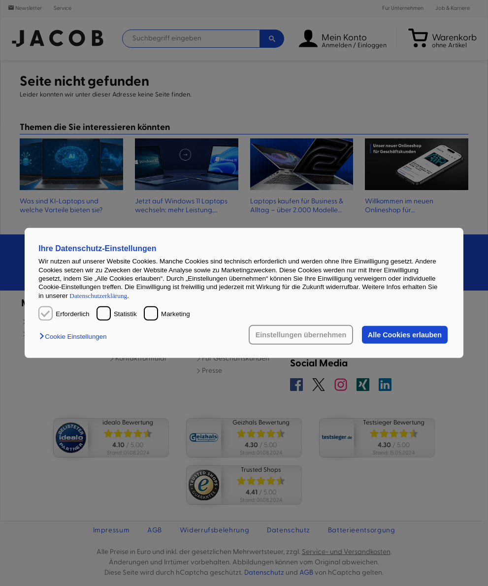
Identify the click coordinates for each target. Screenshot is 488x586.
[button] (75, 336)
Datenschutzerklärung (98, 295)
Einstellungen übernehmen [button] (301, 335)
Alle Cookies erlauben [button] (405, 335)
